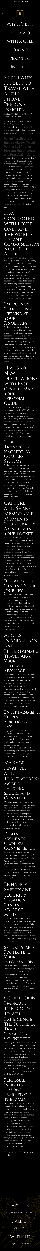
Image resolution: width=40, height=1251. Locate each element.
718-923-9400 (20, 1228)
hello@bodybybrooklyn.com (20, 1243)
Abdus (26, 114)
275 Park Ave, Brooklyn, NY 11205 (20, 1212)
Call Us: (20, 2)
